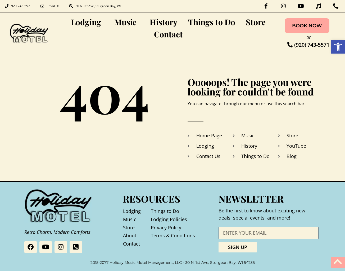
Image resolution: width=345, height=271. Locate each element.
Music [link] (126, 20)
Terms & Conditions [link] (173, 234)
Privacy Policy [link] (166, 226)
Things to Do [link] (211, 20)
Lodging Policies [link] (169, 218)
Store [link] (256, 20)
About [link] (129, 234)
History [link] (164, 20)
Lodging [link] (87, 20)
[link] (338, 47)
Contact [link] (168, 33)
